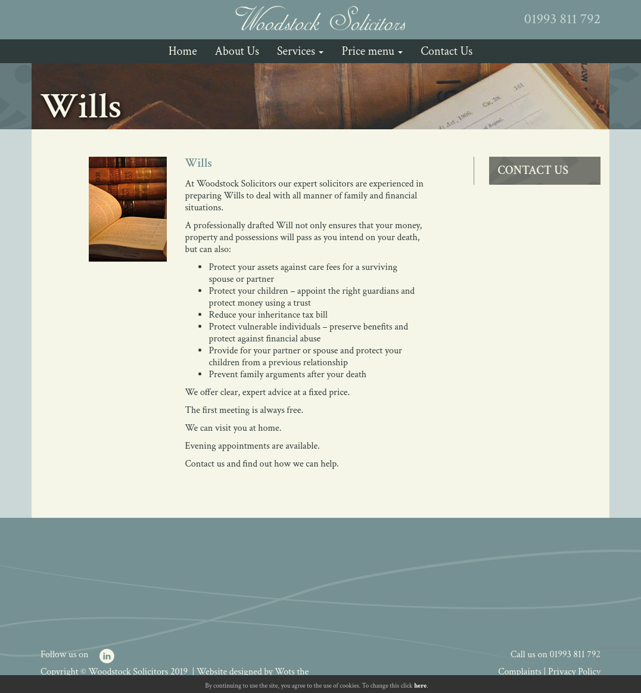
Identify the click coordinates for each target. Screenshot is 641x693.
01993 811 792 (575, 654)
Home (183, 51)
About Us (237, 51)
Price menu (372, 51)
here (420, 686)
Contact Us (446, 51)
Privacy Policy (574, 672)
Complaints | (523, 672)
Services (300, 51)
